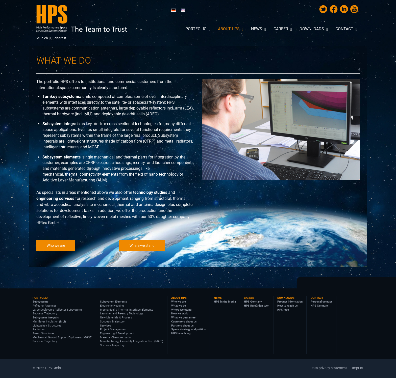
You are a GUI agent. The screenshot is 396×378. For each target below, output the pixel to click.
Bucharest (58, 38)
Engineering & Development (117, 333)
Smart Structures (44, 333)
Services (105, 325)
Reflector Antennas (45, 305)
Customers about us (184, 321)
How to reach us (287, 305)
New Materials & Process (116, 317)
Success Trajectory (45, 313)
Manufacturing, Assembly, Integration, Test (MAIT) (131, 341)
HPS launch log (180, 333)
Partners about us (182, 325)
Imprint (357, 368)
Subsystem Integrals (46, 317)
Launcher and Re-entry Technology (121, 313)
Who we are (56, 246)
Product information (290, 301)
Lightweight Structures (47, 325)
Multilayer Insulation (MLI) (49, 321)
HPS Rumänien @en (256, 305)
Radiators (39, 329)
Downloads (285, 298)
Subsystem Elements (113, 301)
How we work (179, 313)
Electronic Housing (112, 305)
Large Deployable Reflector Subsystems (58, 309)
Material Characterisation (116, 337)
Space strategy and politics (188, 329)
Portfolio (40, 298)
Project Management (113, 329)
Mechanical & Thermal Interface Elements (126, 309)
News (218, 298)
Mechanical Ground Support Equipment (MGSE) (62, 337)
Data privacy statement (328, 368)
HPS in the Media (225, 301)
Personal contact (321, 301)
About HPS (179, 298)
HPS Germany (253, 301)
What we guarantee (183, 317)
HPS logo (283, 309)
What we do (178, 305)
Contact (317, 298)
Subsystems (40, 301)
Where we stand (142, 246)
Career (249, 298)
